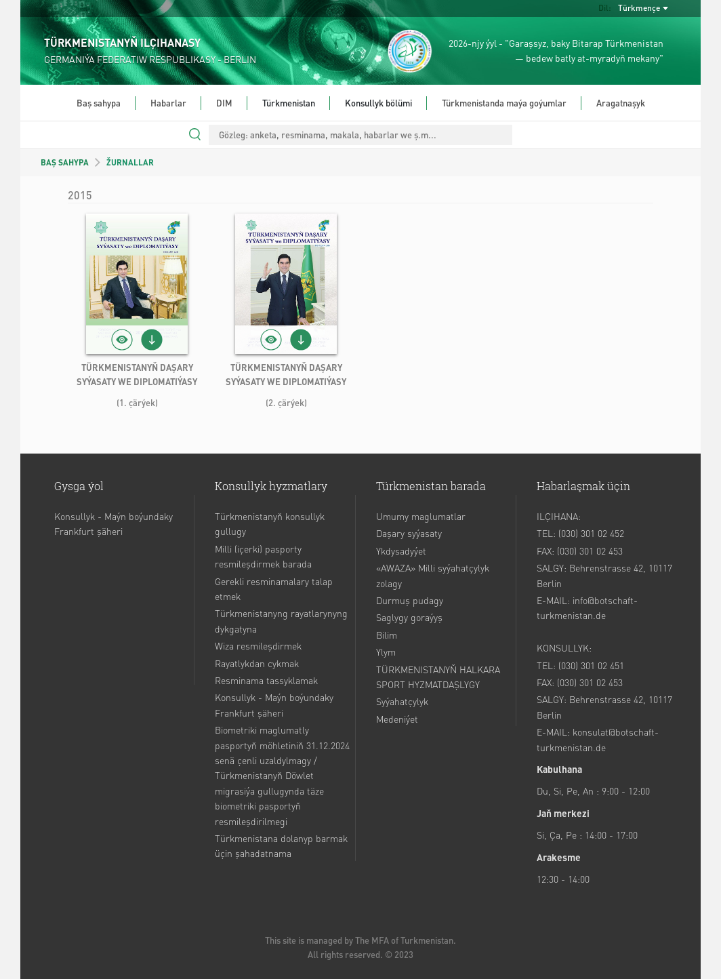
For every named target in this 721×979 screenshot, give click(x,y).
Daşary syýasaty (409, 533)
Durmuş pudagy (409, 600)
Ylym (386, 651)
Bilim (386, 634)
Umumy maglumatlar (421, 516)
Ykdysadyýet (401, 550)
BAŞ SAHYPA (65, 162)
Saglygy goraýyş (409, 617)
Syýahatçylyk (402, 701)
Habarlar (168, 102)
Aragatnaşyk (620, 102)
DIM (224, 102)
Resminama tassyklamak (266, 680)
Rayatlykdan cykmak (257, 663)
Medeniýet (397, 719)
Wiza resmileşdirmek (258, 645)
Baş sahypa (99, 102)
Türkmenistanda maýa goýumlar (504, 102)
